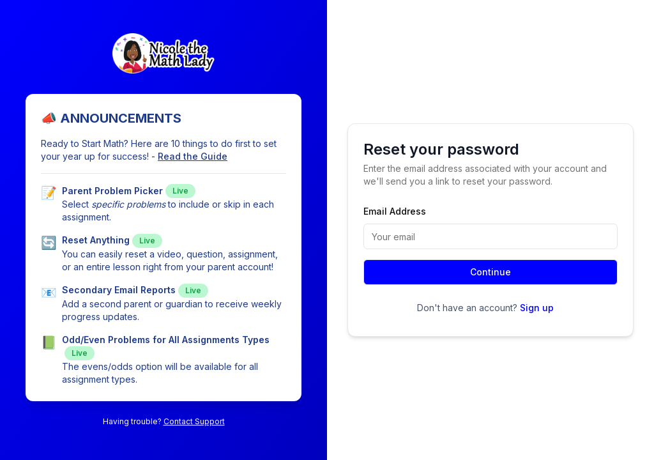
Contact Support (194, 421)
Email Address (394, 211)
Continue (490, 271)
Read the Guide (192, 156)
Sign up (537, 307)
